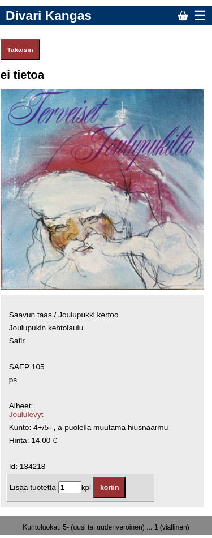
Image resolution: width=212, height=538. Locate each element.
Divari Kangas (49, 15)
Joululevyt (26, 414)
